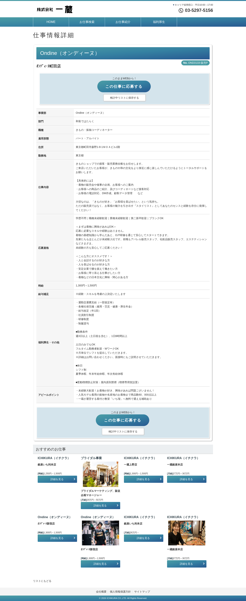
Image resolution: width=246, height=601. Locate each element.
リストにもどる (42, 580)
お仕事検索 (87, 21)
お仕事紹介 (123, 21)
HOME (51, 21)
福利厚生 (159, 21)
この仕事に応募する (123, 86)
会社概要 (101, 591)
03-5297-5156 (196, 10)
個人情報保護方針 (120, 591)
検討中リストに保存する (124, 97)
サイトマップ (142, 591)
